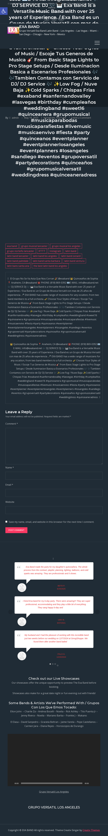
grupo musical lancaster (34, 246)
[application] (54, 760)
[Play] (11, 783)
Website (9, 502)
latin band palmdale (17, 261)
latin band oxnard (70, 256)
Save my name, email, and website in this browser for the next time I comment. (51, 522)
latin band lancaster (18, 256)
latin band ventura (74, 261)
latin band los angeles (45, 256)
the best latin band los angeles (50, 265)
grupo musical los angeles (66, 246)
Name (9, 467)
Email (9, 484)
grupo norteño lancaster (20, 251)
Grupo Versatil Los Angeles (54, 791)
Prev (10, 612)
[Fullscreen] (96, 783)
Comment (11, 423)
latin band (70, 251)
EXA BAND (29, 26)
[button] (4, 11)
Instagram (55, 251)
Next (97, 612)
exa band (12, 246)
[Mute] (92, 783)
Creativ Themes (91, 830)
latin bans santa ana (18, 265)
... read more (82, 573)
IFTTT (41, 251)
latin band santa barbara (46, 261)
